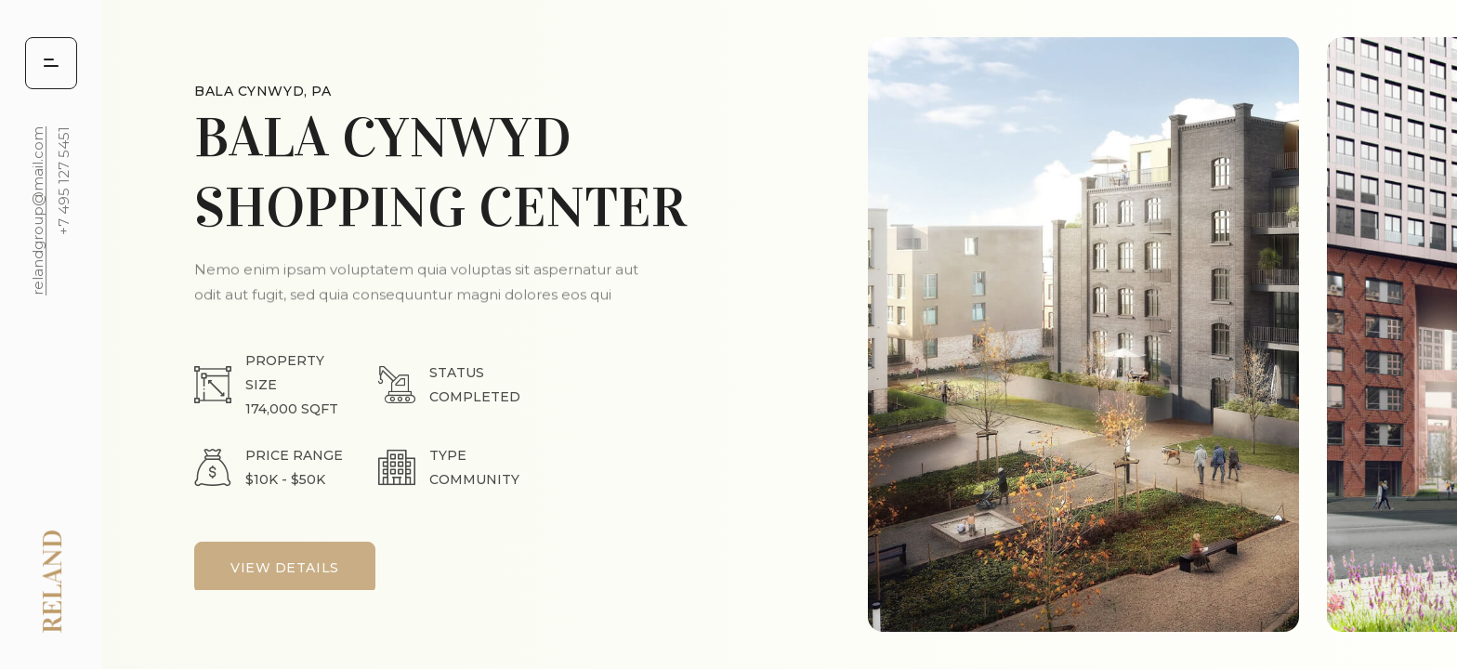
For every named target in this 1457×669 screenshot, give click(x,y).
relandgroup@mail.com (37, 210)
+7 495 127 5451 (63, 180)
